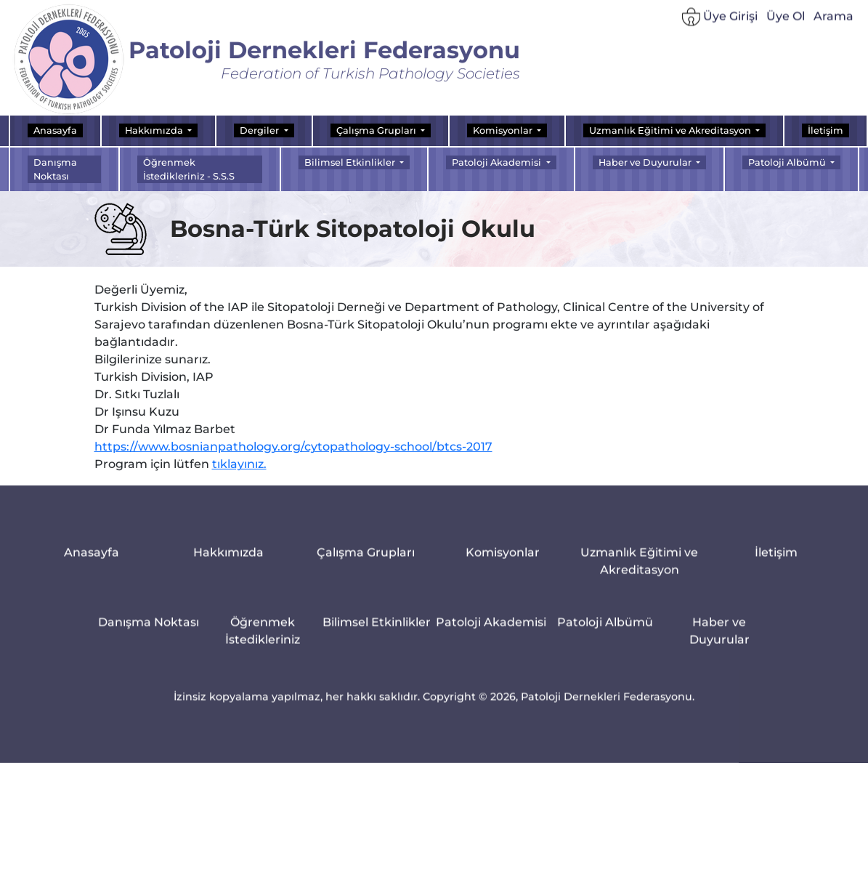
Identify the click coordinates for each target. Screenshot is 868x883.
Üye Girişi (720, 23)
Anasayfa (55, 130)
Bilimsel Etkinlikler (377, 633)
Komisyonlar (503, 563)
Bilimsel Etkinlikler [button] (350, 162)
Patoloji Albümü (605, 633)
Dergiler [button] (260, 130)
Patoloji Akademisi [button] (497, 162)
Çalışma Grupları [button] (377, 130)
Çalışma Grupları (366, 563)
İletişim (825, 130)
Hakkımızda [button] (155, 130)
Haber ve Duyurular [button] (646, 162)
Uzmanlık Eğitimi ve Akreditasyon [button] (671, 130)
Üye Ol (785, 21)
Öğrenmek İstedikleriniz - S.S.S (189, 169)
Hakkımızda (228, 563)
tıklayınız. (239, 473)
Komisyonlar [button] (504, 130)
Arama (833, 21)
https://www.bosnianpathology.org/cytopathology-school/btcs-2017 (293, 455)
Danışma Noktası (55, 169)
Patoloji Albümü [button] (788, 162)
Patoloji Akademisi (491, 633)
